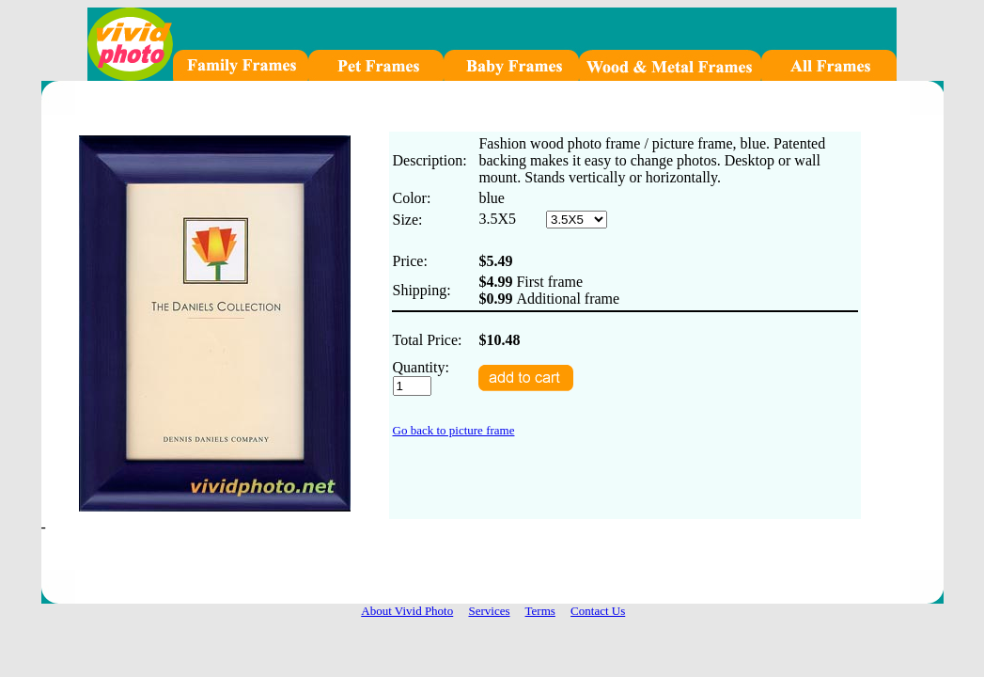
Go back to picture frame (454, 430)
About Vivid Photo (407, 611)
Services (488, 611)
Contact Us (597, 611)
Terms (540, 611)
